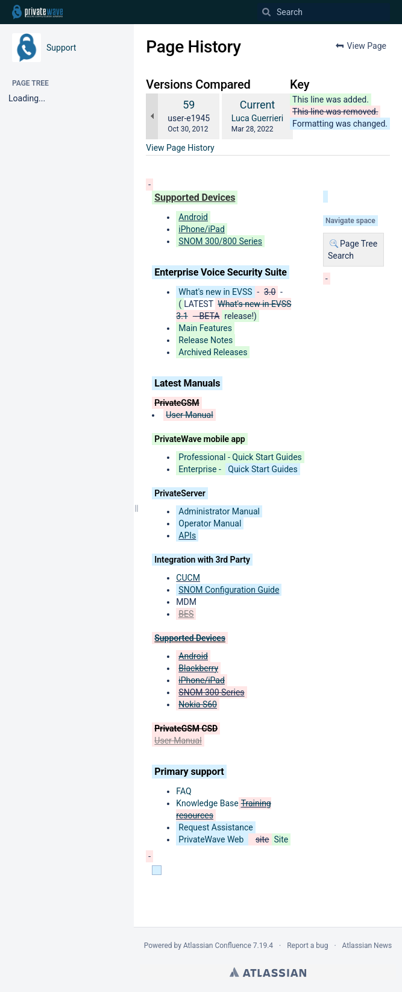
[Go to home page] (37, 12)
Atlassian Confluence (217, 945)
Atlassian (268, 972)
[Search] (266, 12)
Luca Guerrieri (257, 118)
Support (61, 47)
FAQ (183, 791)
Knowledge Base (207, 803)
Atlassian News (367, 945)
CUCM (188, 578)
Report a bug (307, 945)
